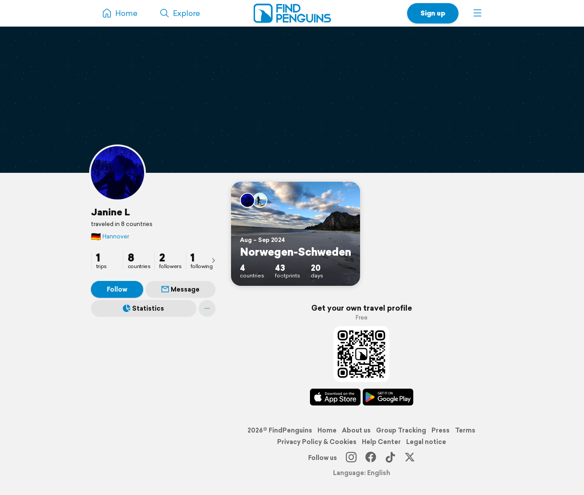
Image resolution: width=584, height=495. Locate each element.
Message (180, 289)
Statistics (143, 308)
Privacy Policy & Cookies (317, 441)
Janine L (110, 211)
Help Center (381, 441)
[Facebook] (370, 457)
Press (440, 430)
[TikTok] (390, 457)
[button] (478, 13)
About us (356, 430)
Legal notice (426, 441)
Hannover (110, 236)
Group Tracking (401, 430)
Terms (465, 430)
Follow (117, 289)
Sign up (432, 13)
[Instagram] (351, 457)
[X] (409, 457)
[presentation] (213, 260)
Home (327, 430)
